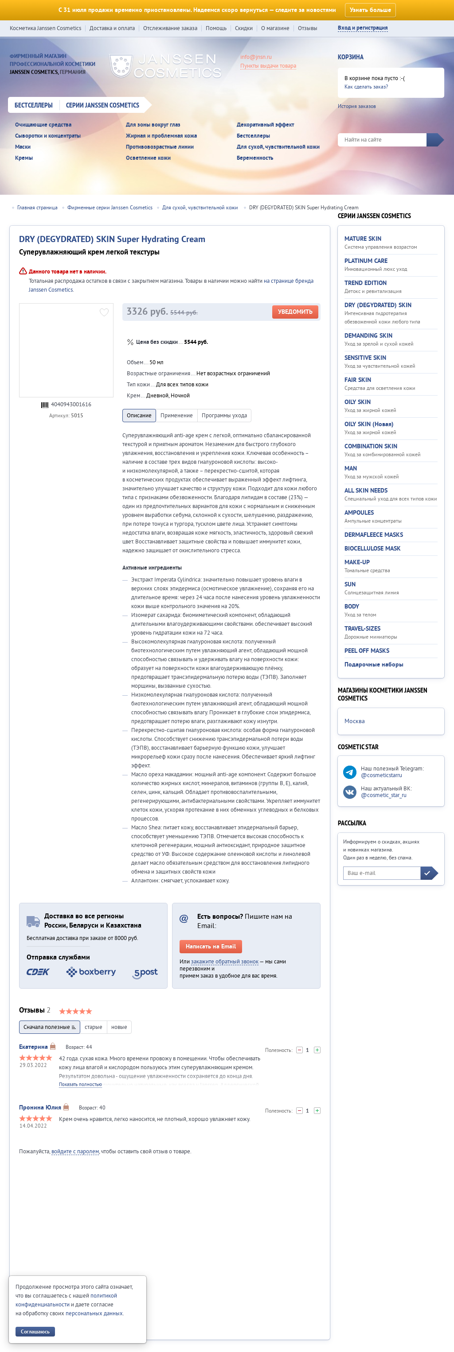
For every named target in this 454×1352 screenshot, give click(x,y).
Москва (354, 721)
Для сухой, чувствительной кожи (278, 147)
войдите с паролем (75, 1151)
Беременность (255, 158)
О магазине (275, 28)
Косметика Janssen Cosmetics (45, 28)
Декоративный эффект (265, 125)
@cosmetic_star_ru (384, 795)
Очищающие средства (43, 125)
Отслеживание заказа (170, 28)
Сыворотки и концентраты (48, 136)
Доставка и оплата (112, 28)
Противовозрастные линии (160, 147)
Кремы (24, 158)
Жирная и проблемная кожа (161, 136)
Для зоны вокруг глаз (153, 125)
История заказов (357, 106)
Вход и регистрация (363, 28)
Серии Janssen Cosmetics (102, 105)
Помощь (216, 28)
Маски (23, 147)
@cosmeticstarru (381, 775)
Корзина (351, 57)
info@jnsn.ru (256, 57)
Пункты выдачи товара (268, 66)
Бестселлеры (34, 105)
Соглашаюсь (35, 1332)
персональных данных (94, 1313)
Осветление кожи (148, 158)
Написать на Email (211, 946)
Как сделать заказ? (366, 87)
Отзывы (307, 28)
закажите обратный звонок (224, 962)
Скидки (244, 28)
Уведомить (295, 312)
